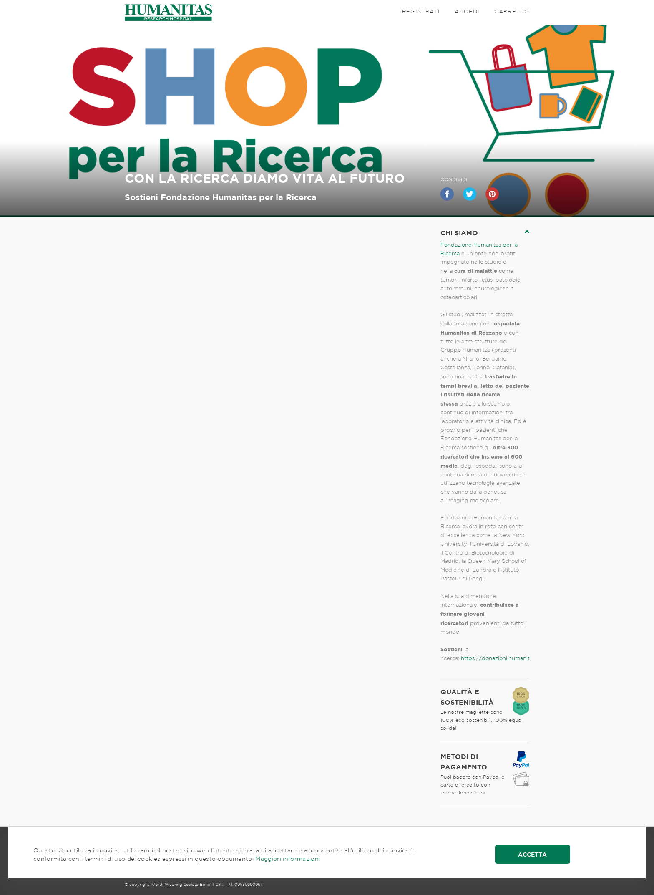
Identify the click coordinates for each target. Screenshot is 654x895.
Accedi (467, 11)
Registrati (421, 11)
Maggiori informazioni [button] (287, 858)
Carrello (511, 11)
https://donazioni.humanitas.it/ (502, 658)
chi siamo (459, 233)
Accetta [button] (532, 854)
